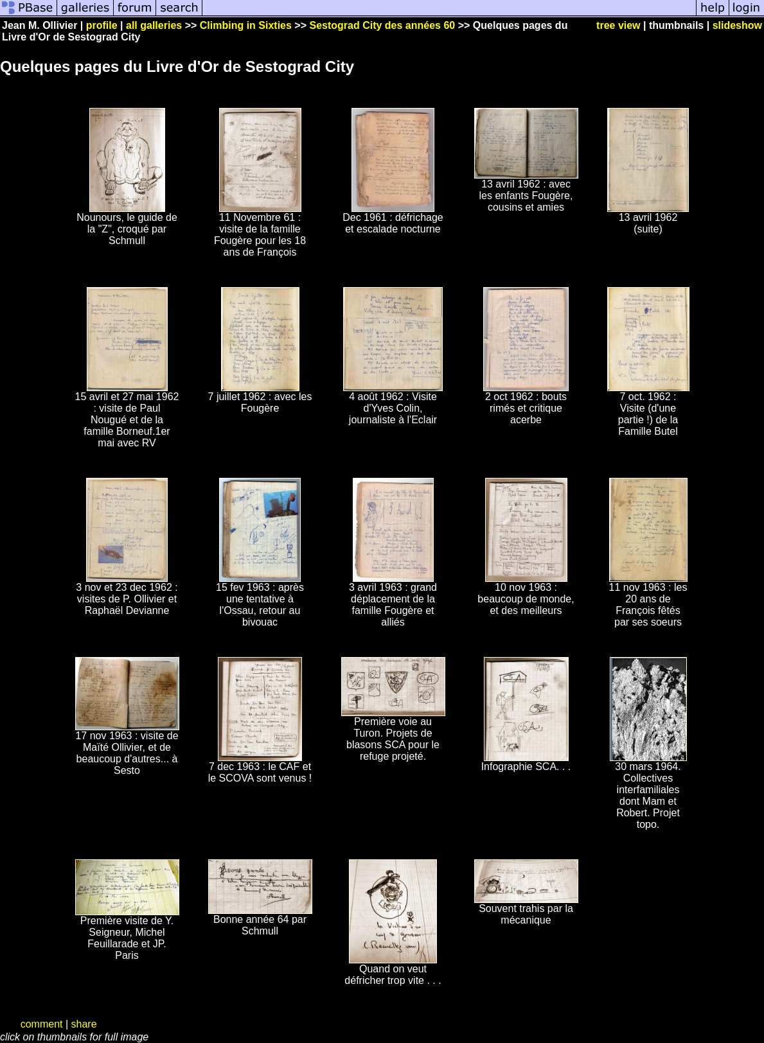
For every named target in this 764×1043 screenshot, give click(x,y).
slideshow (737, 25)
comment (42, 1024)
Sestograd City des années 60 (382, 25)
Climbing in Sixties (246, 25)
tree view (618, 25)
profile (102, 25)
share (84, 1024)
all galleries (154, 25)
